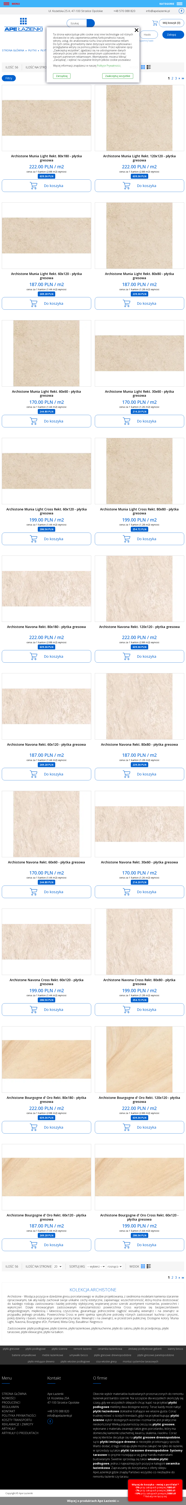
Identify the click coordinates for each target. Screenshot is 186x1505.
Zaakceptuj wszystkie (117, 76)
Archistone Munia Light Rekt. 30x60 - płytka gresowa (139, 393)
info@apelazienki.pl (158, 11)
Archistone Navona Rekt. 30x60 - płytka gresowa (139, 862)
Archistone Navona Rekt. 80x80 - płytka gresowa (139, 744)
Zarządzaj (62, 76)
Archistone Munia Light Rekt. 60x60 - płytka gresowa (46, 393)
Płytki (32, 50)
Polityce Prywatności (108, 65)
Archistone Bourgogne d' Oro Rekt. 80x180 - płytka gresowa (46, 1099)
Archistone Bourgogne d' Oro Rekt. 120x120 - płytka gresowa (139, 1099)
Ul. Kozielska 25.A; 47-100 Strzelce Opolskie (75, 11)
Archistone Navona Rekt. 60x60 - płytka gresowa (46, 862)
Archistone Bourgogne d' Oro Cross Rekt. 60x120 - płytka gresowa (139, 1217)
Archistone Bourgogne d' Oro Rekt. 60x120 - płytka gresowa (46, 1217)
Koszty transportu (17, 1420)
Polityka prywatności (19, 1416)
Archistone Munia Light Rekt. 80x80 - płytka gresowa (139, 276)
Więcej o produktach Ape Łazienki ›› (93, 1501)
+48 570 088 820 (124, 11)
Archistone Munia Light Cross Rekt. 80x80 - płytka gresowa (139, 511)
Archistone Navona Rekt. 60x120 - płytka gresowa (46, 744)
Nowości (8, 1398)
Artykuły (9, 1429)
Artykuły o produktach (20, 1433)
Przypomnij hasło (145, 40)
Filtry (8, 78)
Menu (16, 3)
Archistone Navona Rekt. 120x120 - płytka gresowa (139, 627)
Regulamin (10, 1407)
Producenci (11, 1403)
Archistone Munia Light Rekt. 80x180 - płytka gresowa (46, 158)
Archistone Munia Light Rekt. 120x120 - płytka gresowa (139, 158)
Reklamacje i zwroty (17, 1424)
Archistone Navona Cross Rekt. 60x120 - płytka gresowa (47, 982)
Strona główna (13, 50)
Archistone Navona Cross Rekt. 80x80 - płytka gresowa (139, 982)
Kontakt (8, 1411)
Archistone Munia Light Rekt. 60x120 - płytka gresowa (46, 276)
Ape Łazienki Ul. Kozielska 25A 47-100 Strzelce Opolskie (63, 1398)
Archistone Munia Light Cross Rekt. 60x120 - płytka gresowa (46, 511)
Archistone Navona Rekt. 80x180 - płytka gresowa (46, 627)
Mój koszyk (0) (171, 22)
